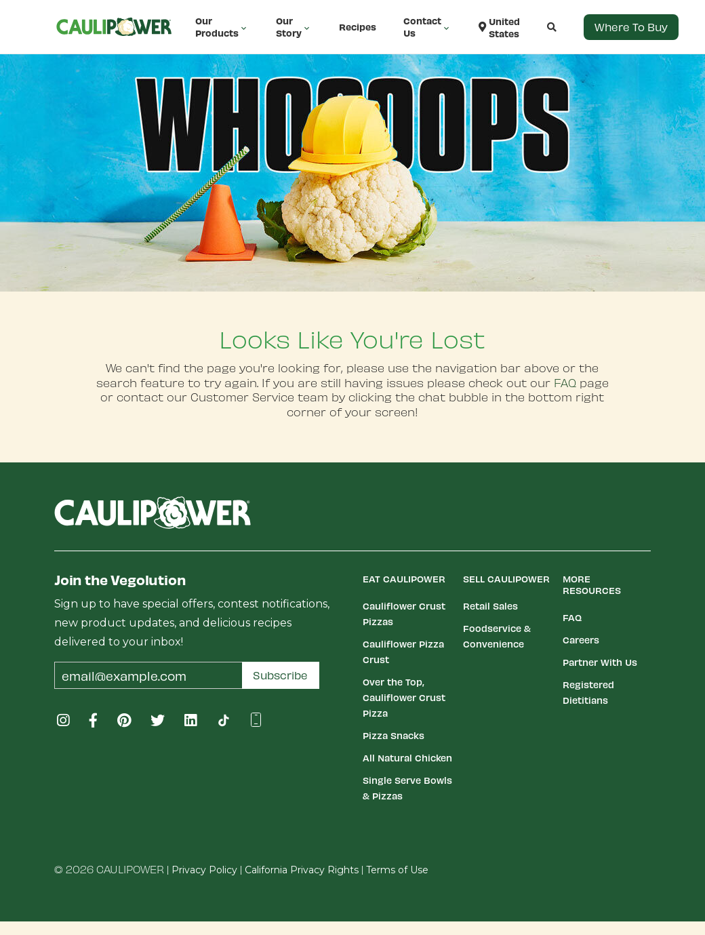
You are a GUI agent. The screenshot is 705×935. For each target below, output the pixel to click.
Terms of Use (397, 870)
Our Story (294, 27)
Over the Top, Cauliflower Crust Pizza (404, 697)
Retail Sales (490, 606)
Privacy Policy (204, 870)
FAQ (565, 382)
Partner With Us (600, 662)
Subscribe (280, 675)
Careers (581, 639)
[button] (538, 27)
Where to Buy (631, 26)
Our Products (222, 27)
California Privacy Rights (302, 870)
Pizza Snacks (393, 735)
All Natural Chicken (407, 757)
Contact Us (427, 27)
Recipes (357, 27)
